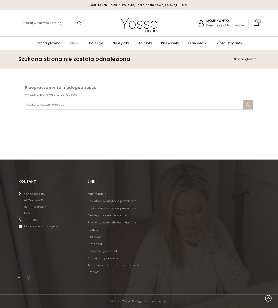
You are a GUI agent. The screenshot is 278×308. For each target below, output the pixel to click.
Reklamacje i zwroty (103, 251)
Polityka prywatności (104, 258)
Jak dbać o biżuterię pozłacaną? (113, 201)
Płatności (95, 244)
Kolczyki (145, 43)
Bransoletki (197, 43)
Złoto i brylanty (229, 43)
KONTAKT (27, 181)
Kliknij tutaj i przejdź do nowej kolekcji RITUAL (153, 5)
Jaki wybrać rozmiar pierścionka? (114, 208)
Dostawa (94, 237)
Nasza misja (97, 194)
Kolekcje (96, 43)
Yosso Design (132, 301)
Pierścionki (170, 43)
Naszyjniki (121, 43)
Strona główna (48, 43)
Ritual (74, 43)
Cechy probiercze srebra (107, 215)
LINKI (92, 181)
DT (165, 301)
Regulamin (96, 230)
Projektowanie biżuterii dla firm (112, 222)
